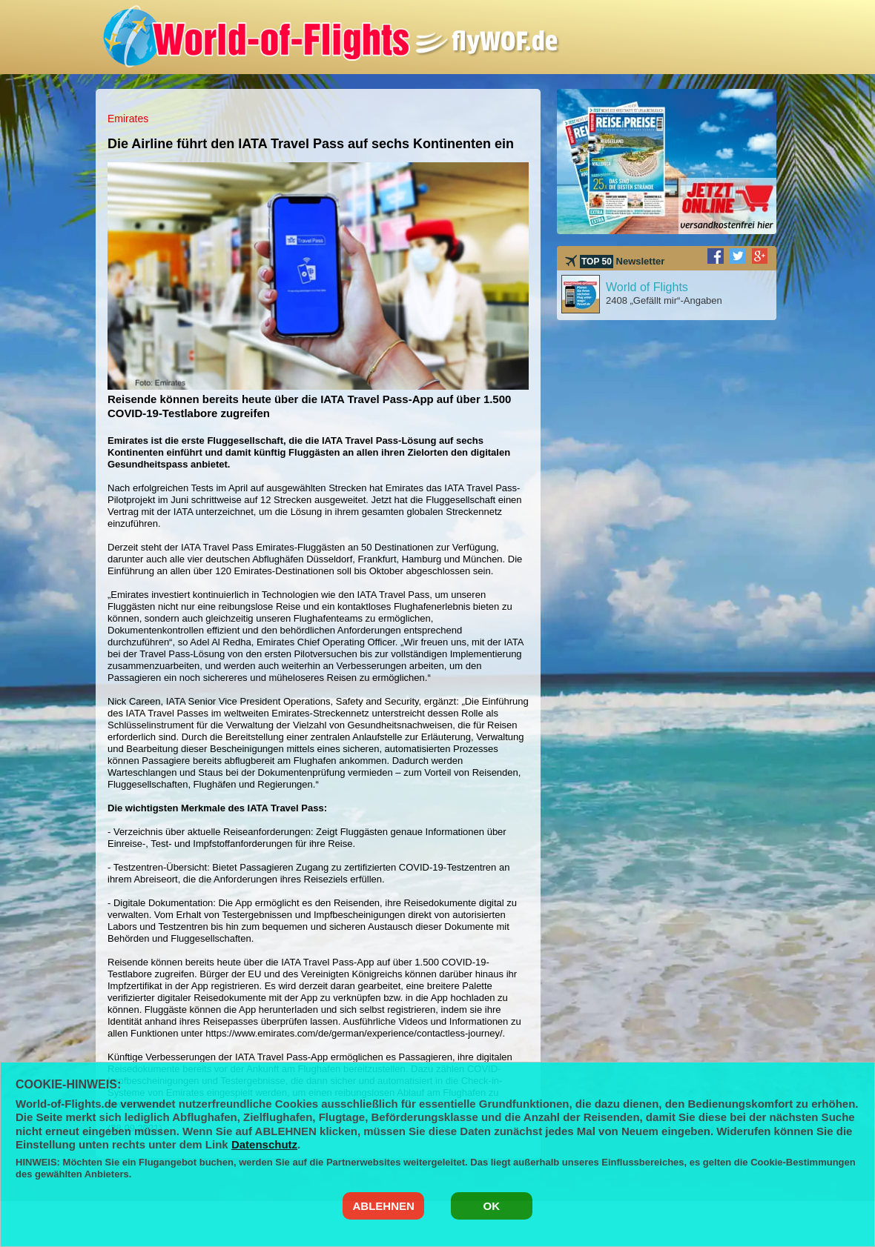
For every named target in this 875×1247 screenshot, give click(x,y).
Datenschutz (264, 1144)
